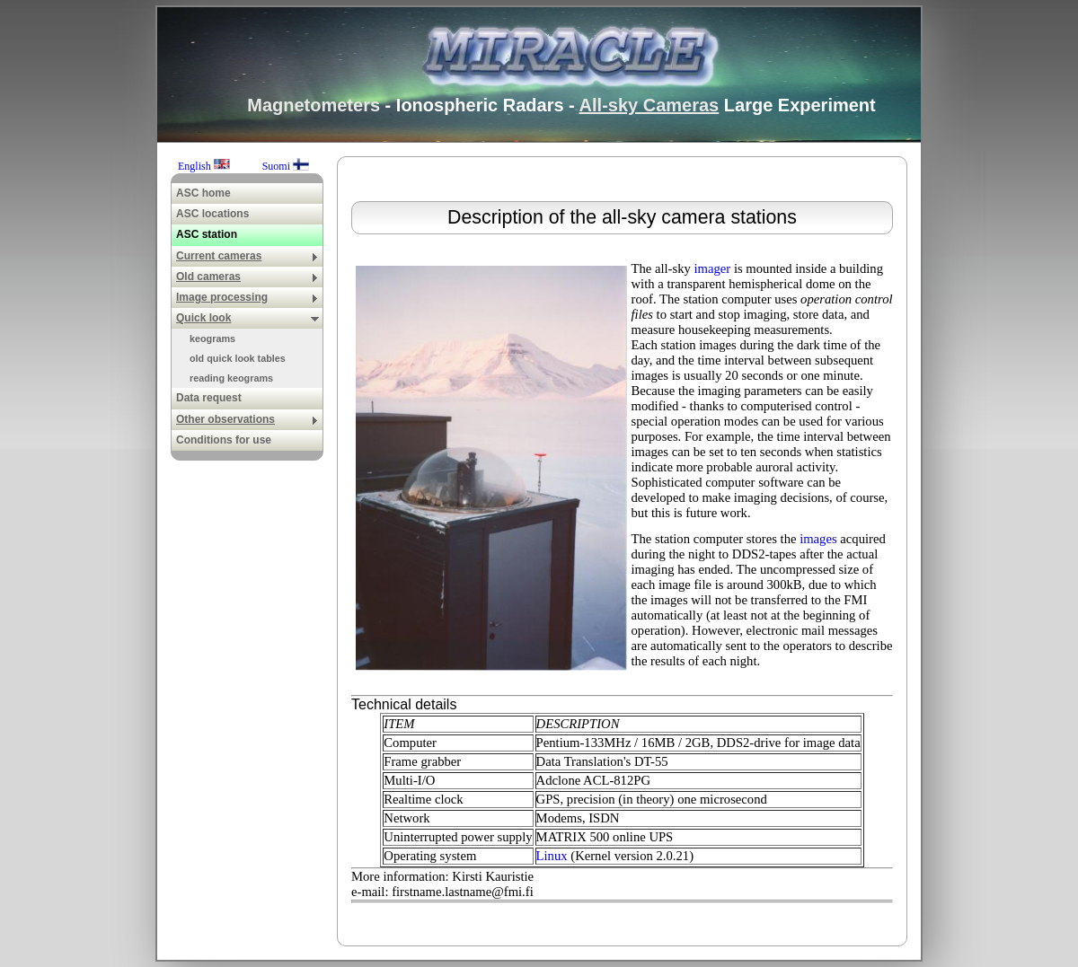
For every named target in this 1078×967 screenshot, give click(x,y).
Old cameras (247, 276)
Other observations (247, 419)
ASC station (206, 234)
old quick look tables (238, 358)
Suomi (285, 166)
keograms (212, 338)
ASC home (203, 193)
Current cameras (247, 256)
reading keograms (231, 378)
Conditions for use (223, 440)
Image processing (247, 297)
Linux (552, 855)
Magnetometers (313, 105)
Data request (209, 397)
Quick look (247, 318)
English (205, 166)
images (818, 539)
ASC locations (212, 213)
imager (712, 268)
